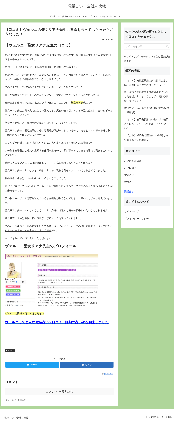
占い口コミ (130, 168)
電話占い (10, 350)
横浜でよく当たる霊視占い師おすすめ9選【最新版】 (147, 110)
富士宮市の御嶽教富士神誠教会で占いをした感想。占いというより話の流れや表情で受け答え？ (146, 96)
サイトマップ (131, 211)
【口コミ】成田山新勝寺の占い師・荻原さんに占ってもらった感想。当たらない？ (146, 124)
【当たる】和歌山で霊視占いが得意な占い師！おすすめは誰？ (146, 137)
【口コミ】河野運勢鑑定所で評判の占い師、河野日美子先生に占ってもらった (146, 82)
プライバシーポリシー (136, 218)
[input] (147, 46)
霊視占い (129, 182)
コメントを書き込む (59, 391)
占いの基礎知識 (132, 160)
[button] (167, 46)
